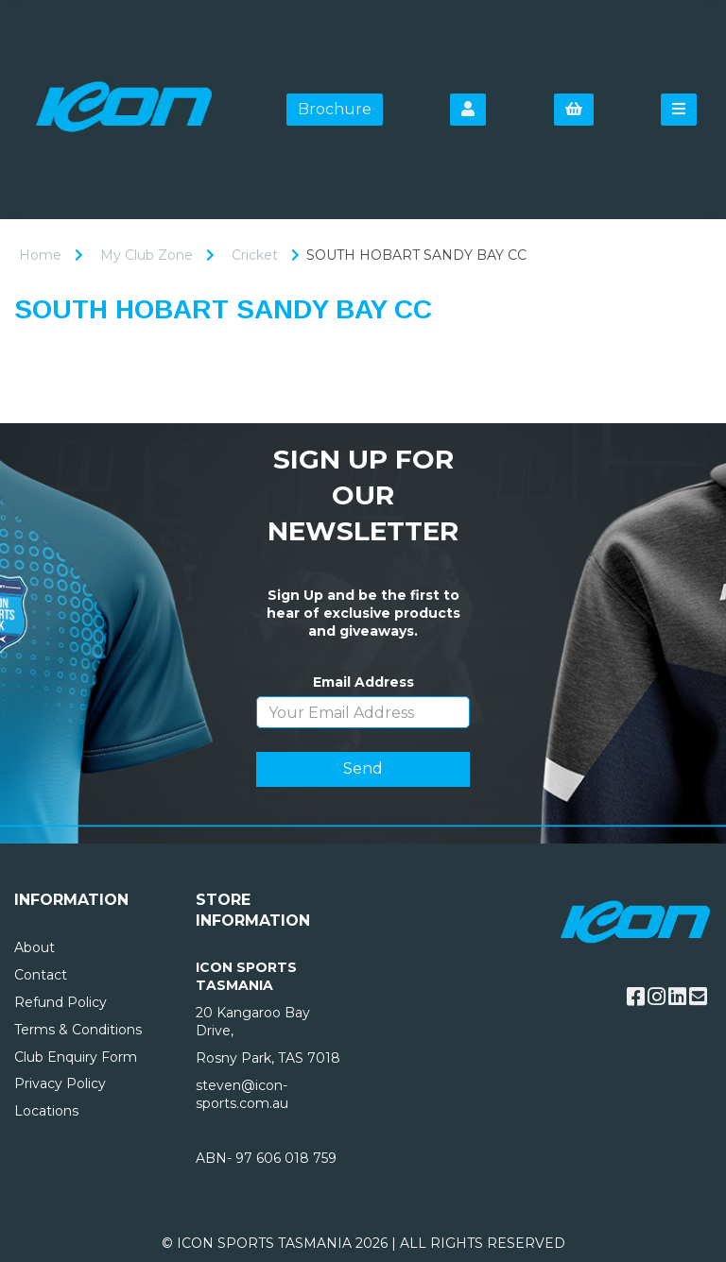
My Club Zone (146, 255)
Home (40, 255)
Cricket (255, 255)
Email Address (363, 682)
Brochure (335, 109)
